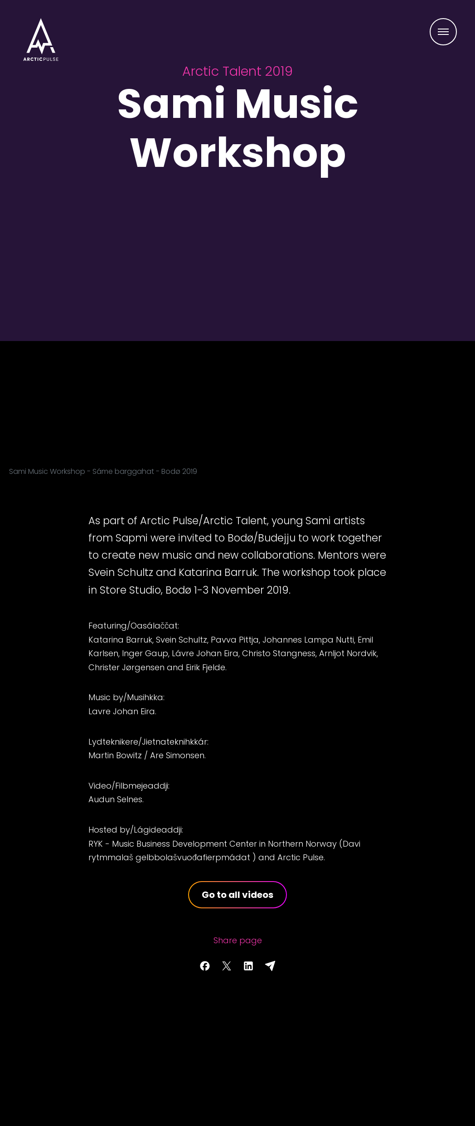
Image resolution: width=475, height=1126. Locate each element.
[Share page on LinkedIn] (248, 966)
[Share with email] (270, 966)
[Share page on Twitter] (227, 966)
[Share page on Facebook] (205, 966)
